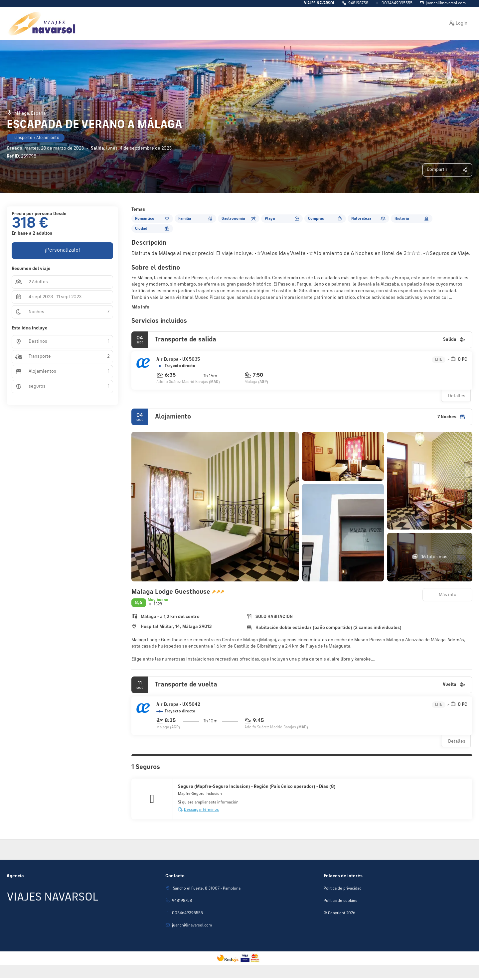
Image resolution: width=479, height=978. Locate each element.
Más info (140, 307)
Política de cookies (340, 901)
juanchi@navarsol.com (446, 3)
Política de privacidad (343, 889)
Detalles (456, 396)
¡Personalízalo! (62, 250)
